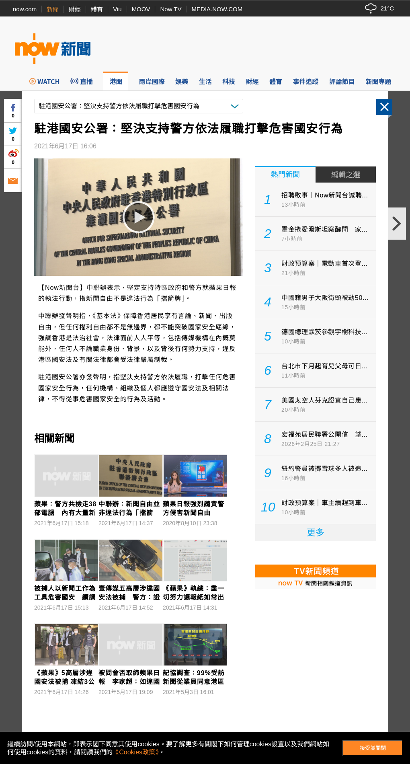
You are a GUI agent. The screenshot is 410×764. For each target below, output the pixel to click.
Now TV (170, 9)
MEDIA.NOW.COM (217, 9)
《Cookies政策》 (135, 752)
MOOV (141, 9)
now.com (25, 9)
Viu (117, 9)
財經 (75, 9)
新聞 (53, 9)
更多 (315, 533)
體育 (97, 9)
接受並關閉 (373, 748)
